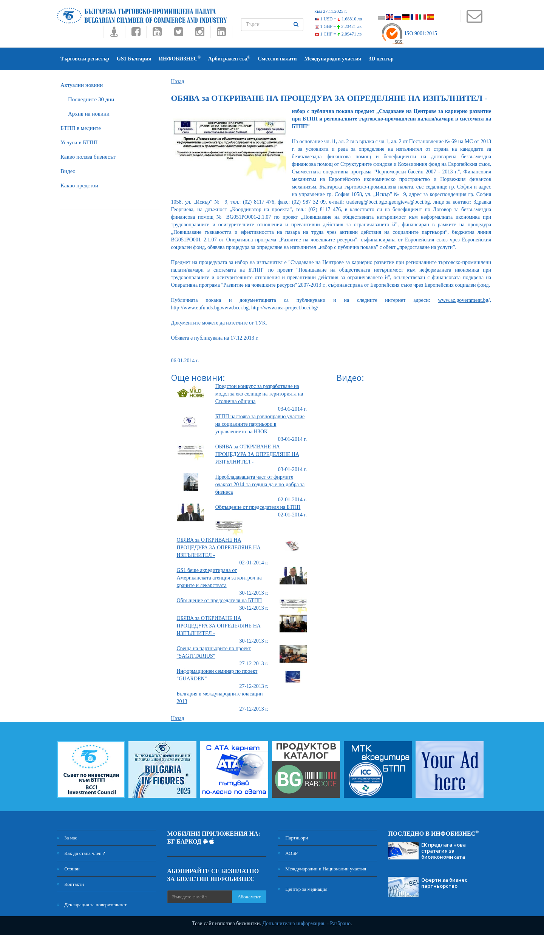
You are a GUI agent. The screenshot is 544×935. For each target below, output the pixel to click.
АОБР (288, 853)
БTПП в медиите (80, 128)
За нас (67, 838)
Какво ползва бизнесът (88, 157)
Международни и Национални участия (322, 869)
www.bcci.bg (235, 308)
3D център (381, 59)
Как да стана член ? (81, 853)
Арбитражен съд (229, 58)
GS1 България (134, 59)
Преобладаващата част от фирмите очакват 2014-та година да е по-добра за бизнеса (259, 484)
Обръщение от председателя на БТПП (258, 507)
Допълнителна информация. (294, 923)
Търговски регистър (84, 59)
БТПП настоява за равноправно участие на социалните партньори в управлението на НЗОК (259, 424)
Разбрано (340, 923)
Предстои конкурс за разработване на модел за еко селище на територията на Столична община (259, 393)
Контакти (70, 884)
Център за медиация (303, 889)
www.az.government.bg (463, 300)
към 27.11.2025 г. (331, 11)
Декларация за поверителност (92, 904)
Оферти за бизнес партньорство (444, 882)
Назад (177, 81)
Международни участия (332, 59)
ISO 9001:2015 (409, 33)
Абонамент (249, 896)
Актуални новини (81, 85)
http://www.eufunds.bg (195, 308)
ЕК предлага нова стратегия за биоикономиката (443, 850)
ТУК (260, 323)
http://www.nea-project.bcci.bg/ (284, 308)
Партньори (293, 838)
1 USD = (338, 19)
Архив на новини (89, 114)
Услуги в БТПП (78, 142)
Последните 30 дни (91, 99)
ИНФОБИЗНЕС (180, 58)
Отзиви (68, 869)
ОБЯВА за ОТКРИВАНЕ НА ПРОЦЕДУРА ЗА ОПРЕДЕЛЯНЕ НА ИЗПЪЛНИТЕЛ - (257, 454)
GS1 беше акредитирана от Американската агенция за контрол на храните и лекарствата (219, 577)
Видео (68, 171)
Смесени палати (277, 59)
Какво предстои (79, 185)
